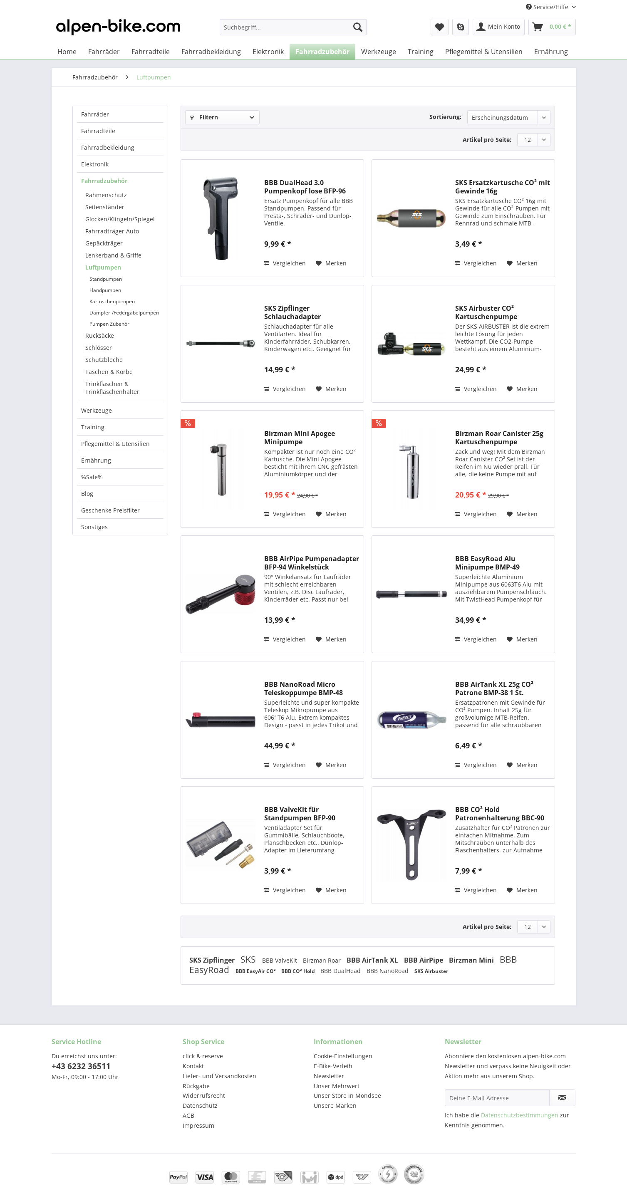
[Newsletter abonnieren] (562, 1097)
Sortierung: (445, 117)
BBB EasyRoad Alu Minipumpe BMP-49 (487, 563)
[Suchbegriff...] (293, 27)
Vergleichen (285, 263)
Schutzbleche (104, 360)
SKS (249, 959)
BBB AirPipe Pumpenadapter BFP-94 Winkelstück (311, 563)
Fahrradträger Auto (112, 231)
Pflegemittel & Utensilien (115, 444)
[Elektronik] (268, 51)
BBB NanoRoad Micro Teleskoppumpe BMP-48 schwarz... (303, 688)
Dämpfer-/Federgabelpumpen (124, 312)
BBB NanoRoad (388, 971)
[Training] (420, 51)
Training (92, 427)
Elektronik (95, 164)
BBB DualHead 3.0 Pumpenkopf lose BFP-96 (305, 186)
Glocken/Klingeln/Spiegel (120, 219)
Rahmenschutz (106, 195)
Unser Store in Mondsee (347, 1095)
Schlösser (98, 348)
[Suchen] (358, 27)
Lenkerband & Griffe (113, 255)
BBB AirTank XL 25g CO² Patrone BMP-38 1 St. (494, 688)
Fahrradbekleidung (107, 147)
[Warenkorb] (552, 27)
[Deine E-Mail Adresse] (497, 1097)
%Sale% (92, 477)
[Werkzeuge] (378, 51)
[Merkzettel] (440, 27)
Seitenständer (104, 207)
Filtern (204, 117)
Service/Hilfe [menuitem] (548, 7)
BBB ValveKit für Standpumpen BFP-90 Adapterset (299, 813)
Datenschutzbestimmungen (519, 1115)
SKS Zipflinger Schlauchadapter (292, 312)
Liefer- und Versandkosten (219, 1076)
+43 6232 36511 (81, 1066)
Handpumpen (105, 290)
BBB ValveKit (280, 960)
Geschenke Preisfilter (110, 510)
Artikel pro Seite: (487, 140)
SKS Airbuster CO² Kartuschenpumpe (486, 312)
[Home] (67, 51)
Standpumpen (105, 278)
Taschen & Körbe (109, 372)
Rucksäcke (99, 335)
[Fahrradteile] (151, 51)
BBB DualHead (341, 971)
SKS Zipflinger (212, 960)
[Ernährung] (551, 51)
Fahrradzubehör (104, 181)
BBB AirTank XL (373, 960)
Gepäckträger (104, 243)
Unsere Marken (335, 1105)
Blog (87, 494)
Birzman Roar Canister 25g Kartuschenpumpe (499, 437)
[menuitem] (293, 31)
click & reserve (203, 1056)
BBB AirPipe (424, 960)
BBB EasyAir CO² (256, 971)
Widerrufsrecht (204, 1095)
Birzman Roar (322, 960)
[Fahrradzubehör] (322, 51)
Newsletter (329, 1076)
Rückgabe (196, 1086)
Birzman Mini (472, 960)
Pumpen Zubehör (109, 323)
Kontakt (193, 1066)
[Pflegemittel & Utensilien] (483, 51)
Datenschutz (200, 1105)
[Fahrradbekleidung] (211, 51)
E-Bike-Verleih (333, 1066)
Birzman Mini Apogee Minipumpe (299, 437)
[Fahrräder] (104, 51)
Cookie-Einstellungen (343, 1056)
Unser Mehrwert (336, 1086)
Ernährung (96, 460)
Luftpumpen (103, 267)
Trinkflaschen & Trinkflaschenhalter (112, 388)
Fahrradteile (98, 131)
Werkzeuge (96, 410)
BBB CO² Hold (298, 971)
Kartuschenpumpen (112, 301)
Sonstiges (94, 527)
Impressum (198, 1125)
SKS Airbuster (431, 971)
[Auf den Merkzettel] (331, 263)
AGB (188, 1115)
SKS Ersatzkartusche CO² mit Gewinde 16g (502, 186)
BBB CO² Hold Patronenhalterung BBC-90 (499, 813)
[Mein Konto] (499, 27)
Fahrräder (95, 114)
